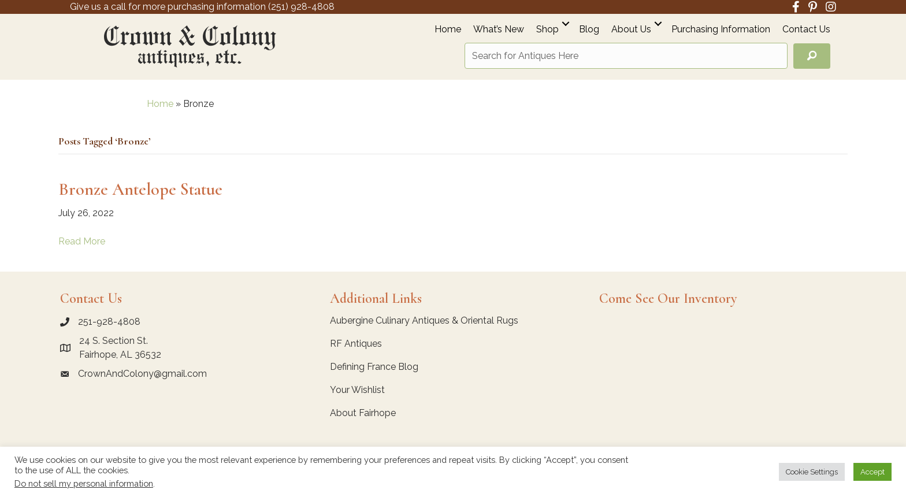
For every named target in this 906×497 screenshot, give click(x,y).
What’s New (498, 30)
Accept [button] (872, 472)
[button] (566, 23)
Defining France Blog (374, 366)
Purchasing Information (720, 30)
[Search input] (626, 56)
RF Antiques (356, 343)
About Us (631, 30)
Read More (81, 241)
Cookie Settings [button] (812, 472)
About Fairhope (363, 412)
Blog (589, 30)
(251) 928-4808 (301, 6)
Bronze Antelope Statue (140, 189)
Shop (547, 30)
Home (448, 30)
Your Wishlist (357, 389)
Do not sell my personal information (83, 483)
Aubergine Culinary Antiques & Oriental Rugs (424, 320)
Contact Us (806, 30)
